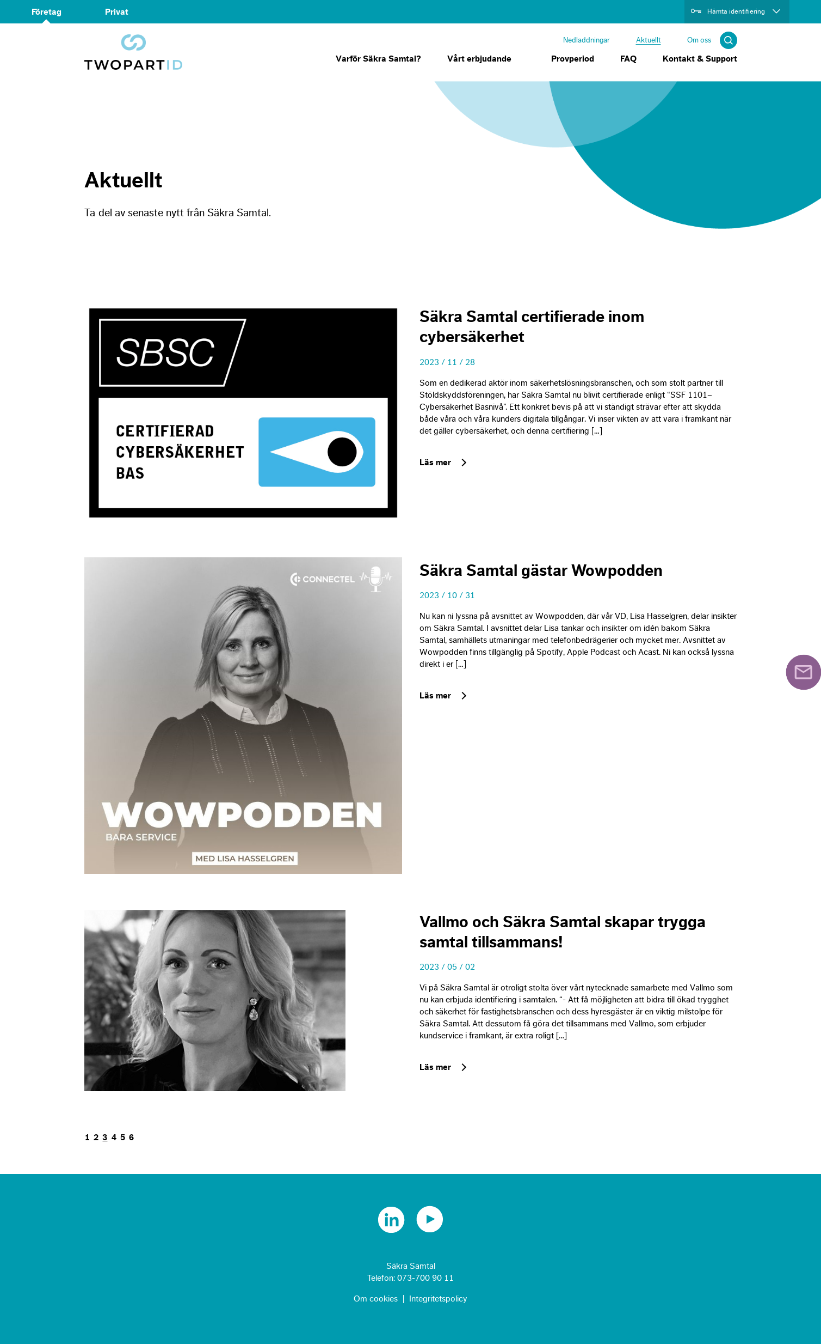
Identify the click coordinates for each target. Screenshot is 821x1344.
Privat (116, 12)
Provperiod (572, 58)
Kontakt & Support (700, 58)
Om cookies (376, 1298)
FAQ (628, 58)
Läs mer (435, 462)
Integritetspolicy (438, 1298)
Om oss (699, 40)
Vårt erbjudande (479, 58)
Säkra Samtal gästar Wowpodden (541, 571)
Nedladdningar (586, 40)
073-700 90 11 (425, 1278)
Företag (46, 12)
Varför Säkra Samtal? (378, 58)
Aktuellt (648, 40)
